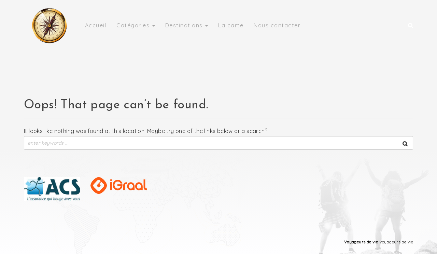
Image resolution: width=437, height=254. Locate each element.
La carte (230, 25)
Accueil (96, 25)
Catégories (135, 25)
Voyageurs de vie (361, 241)
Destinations (186, 25)
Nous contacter (277, 25)
